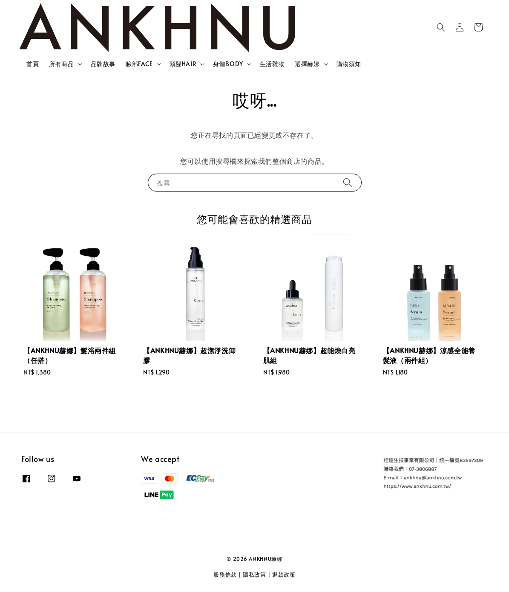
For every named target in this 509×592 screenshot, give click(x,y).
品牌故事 (103, 64)
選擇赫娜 (307, 64)
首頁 (32, 64)
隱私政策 (254, 574)
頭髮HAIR (183, 64)
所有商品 (61, 64)
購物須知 (348, 64)
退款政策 (284, 574)
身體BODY (228, 64)
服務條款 (225, 574)
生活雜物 (272, 64)
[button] (440, 27)
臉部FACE (139, 64)
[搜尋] (347, 182)
